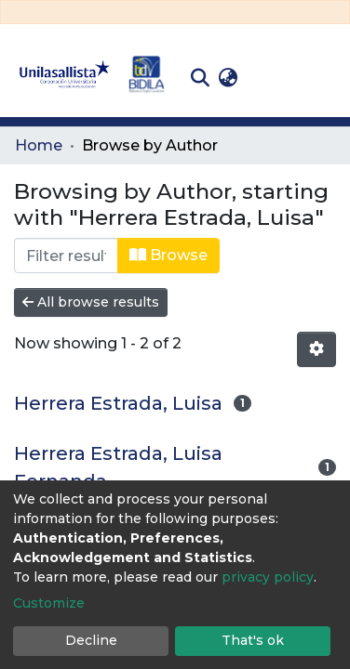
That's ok (253, 640)
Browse (168, 255)
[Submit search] (199, 78)
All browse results (90, 302)
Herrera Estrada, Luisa (118, 403)
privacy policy (268, 577)
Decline (91, 640)
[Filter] (66, 255)
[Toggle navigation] (322, 78)
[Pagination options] (316, 349)
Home (38, 145)
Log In (271, 77)
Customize (49, 603)
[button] (227, 78)
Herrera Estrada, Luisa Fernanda (118, 467)
